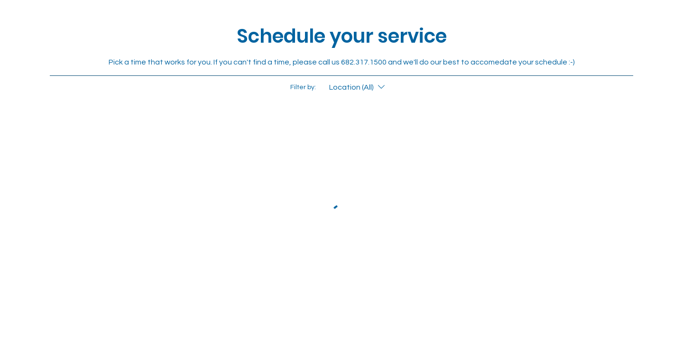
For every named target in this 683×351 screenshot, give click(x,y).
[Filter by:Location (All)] (358, 87)
